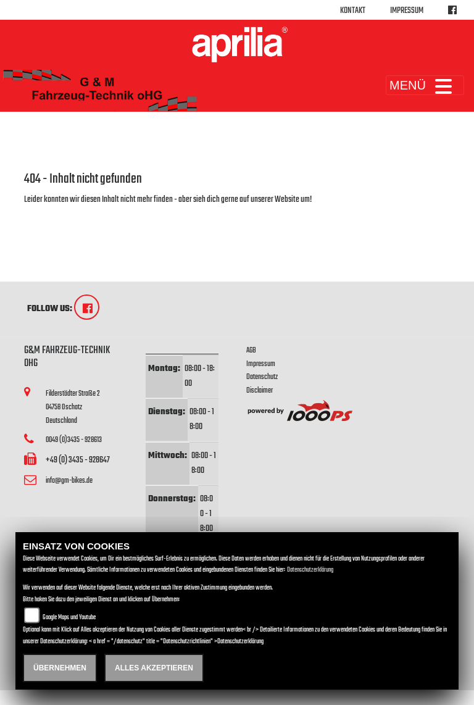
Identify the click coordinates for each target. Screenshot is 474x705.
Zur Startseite (44, 214)
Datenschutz (262, 376)
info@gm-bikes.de (69, 480)
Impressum (406, 11)
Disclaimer (259, 390)
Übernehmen (59, 668)
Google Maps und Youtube (69, 617)
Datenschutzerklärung (310, 570)
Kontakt (352, 11)
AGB (251, 350)
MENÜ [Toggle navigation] (424, 85)
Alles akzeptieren (154, 668)
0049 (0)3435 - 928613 (74, 439)
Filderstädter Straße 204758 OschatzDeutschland (73, 407)
